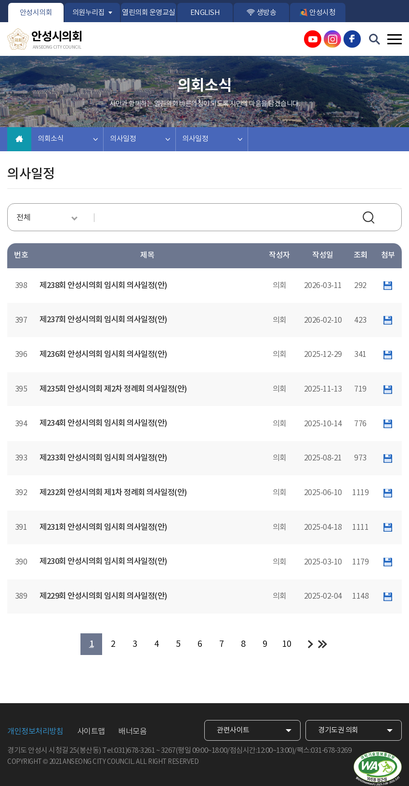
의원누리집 (88, 13)
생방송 (267, 13)
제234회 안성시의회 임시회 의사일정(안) (103, 423)
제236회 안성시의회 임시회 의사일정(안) (103, 354)
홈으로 (19, 139)
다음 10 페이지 (310, 644)
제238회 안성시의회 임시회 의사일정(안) (103, 285)
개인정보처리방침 (35, 731)
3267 (168, 751)
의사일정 (123, 139)
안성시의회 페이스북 (352, 39)
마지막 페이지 (323, 644)
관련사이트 (233, 730)
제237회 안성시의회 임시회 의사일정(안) (103, 320)
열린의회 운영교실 (148, 13)
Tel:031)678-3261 (128, 751)
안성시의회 (36, 13)
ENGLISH (205, 13)
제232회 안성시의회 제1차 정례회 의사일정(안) (113, 493)
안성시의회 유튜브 (312, 39)
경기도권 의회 (338, 730)
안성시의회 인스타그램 (332, 39)
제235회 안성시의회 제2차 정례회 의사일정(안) (113, 389)
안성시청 (322, 13)
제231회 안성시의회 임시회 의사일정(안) (103, 527)
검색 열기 (375, 39)
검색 (370, 218)
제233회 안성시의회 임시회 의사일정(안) (103, 458)
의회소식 (51, 139)
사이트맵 (91, 731)
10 (286, 644)
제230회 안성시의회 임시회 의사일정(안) (103, 561)
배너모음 (132, 731)
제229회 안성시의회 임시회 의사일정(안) (103, 596)
